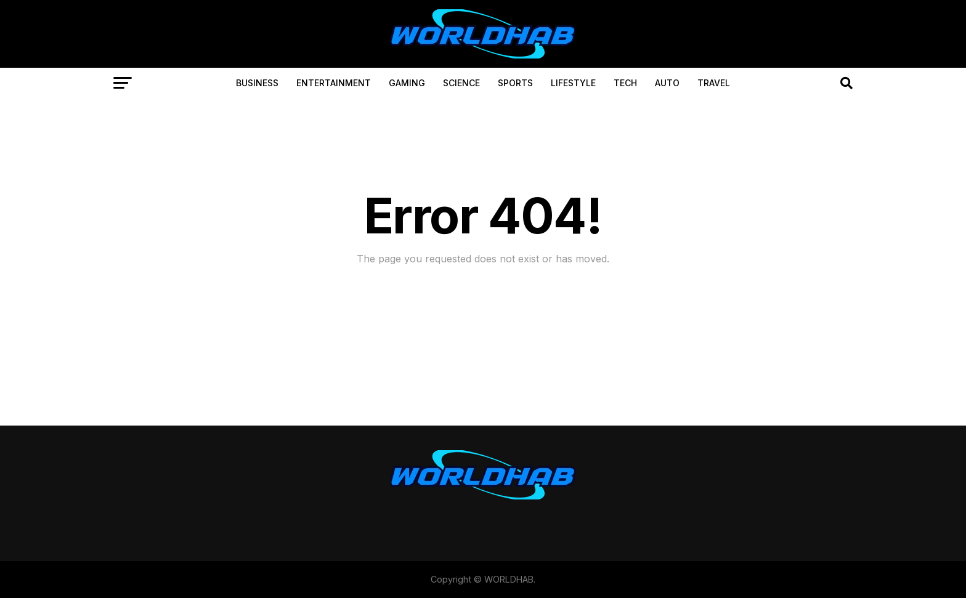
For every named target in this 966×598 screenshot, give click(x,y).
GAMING (407, 83)
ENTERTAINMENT (333, 83)
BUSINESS (257, 83)
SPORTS (515, 83)
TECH (625, 83)
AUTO (667, 83)
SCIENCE (461, 83)
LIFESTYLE (573, 83)
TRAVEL (713, 83)
